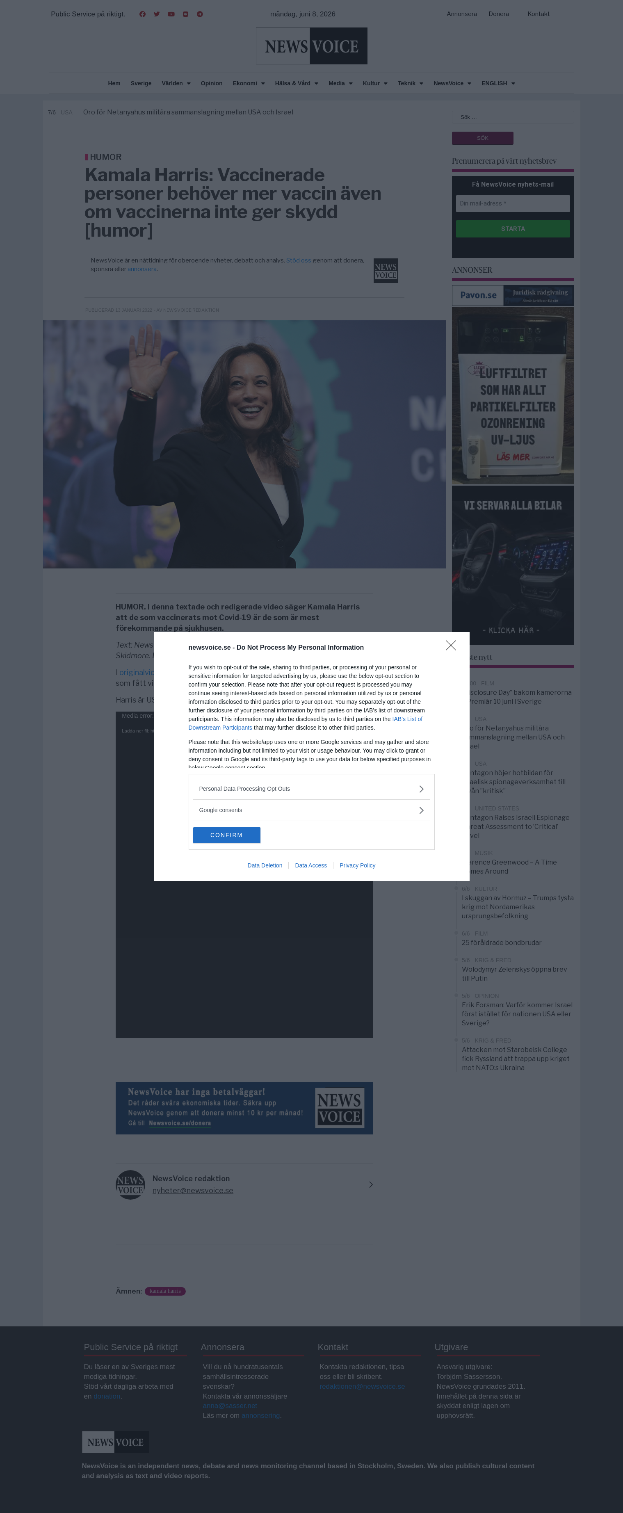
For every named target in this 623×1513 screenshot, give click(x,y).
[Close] (453, 648)
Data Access (311, 866)
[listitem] (311, 789)
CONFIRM (232, 835)
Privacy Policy (357, 866)
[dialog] (312, 756)
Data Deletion (265, 866)
